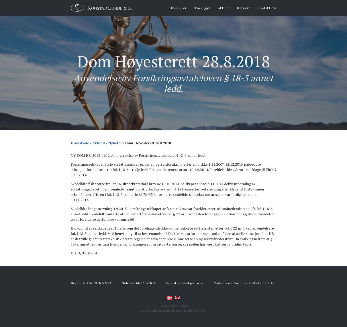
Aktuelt (224, 8)
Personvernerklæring (173, 306)
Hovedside (80, 143)
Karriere (243, 8)
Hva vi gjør (202, 8)
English (177, 298)
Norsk (169, 298)
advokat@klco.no (190, 283)
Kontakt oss (266, 8)
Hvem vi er (177, 8)
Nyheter (115, 143)
